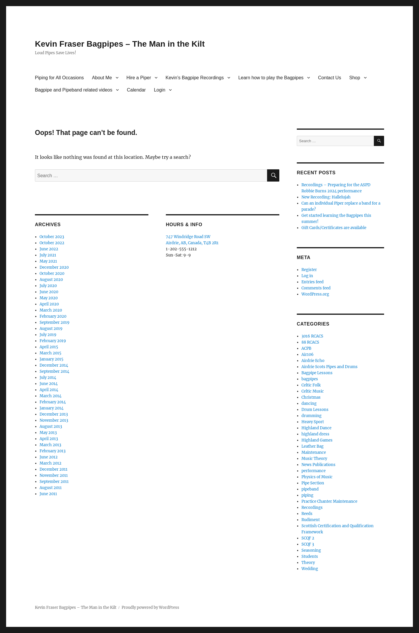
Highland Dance (316, 427)
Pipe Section (312, 483)
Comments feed (316, 288)
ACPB (306, 348)
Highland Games (317, 440)
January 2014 (51, 408)
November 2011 (54, 475)
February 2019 (53, 340)
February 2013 (52, 451)
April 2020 (49, 304)
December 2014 (54, 365)
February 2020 (53, 316)
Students (309, 556)
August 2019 (51, 328)
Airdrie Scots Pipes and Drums (329, 366)
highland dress (315, 434)
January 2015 (51, 359)
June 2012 (49, 457)
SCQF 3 (307, 544)
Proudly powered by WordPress (150, 607)
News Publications (318, 464)
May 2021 (48, 261)
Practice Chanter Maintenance (329, 501)
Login (159, 89)
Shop (354, 77)
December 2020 (54, 267)
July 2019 (48, 334)
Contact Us (329, 77)
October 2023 (52, 236)
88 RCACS (310, 342)
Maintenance (313, 452)
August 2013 (51, 426)
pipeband (310, 489)
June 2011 (48, 493)
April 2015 (49, 346)
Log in (307, 275)
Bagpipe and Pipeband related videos (73, 89)
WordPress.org (315, 294)
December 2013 (54, 414)
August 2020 (51, 279)
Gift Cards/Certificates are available (333, 227)
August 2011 (51, 487)
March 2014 (50, 395)
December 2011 (54, 469)
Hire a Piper (139, 77)
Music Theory (314, 458)
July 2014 (48, 377)
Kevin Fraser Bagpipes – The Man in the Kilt (120, 43)
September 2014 (54, 371)
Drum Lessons (315, 409)
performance (313, 470)
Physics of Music (317, 476)
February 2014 (53, 402)
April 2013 (49, 438)
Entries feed (312, 281)
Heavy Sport (312, 421)
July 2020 (48, 285)
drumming (311, 415)
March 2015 (50, 353)
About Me (102, 77)
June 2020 (49, 291)
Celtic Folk (311, 385)
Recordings (312, 507)
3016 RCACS (312, 336)
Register (309, 269)
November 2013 (54, 420)
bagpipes (309, 379)
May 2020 (49, 298)
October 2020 (52, 273)
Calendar (136, 89)
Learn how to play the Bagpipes (270, 77)
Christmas (311, 397)
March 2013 (50, 444)
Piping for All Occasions (59, 77)
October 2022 (52, 242)
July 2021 (48, 255)
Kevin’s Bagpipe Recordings (195, 77)
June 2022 (49, 249)
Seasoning (311, 550)
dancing (309, 403)
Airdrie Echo (312, 360)
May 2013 (48, 432)
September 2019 (55, 322)
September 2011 (54, 481)
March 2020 (51, 310)
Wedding (309, 568)
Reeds (307, 513)
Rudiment (310, 519)
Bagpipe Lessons (317, 372)
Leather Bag (312, 446)
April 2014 (49, 389)
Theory (308, 562)
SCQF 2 (307, 538)
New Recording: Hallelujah (326, 197)
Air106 (307, 354)
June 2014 (49, 383)
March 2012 (50, 463)
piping (307, 495)
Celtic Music (312, 391)
